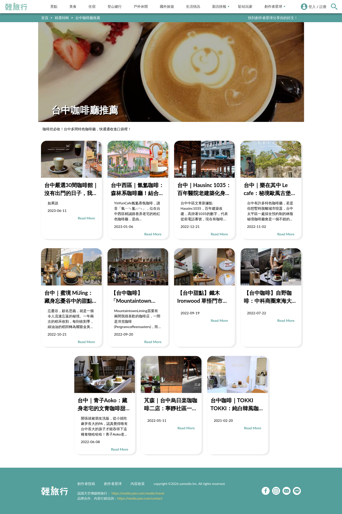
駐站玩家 (245, 6)
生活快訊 (193, 6)
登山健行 (114, 6)
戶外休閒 (141, 6)
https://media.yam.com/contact (139, 498)
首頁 (44, 18)
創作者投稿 (86, 483)
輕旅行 (16, 6)
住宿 (92, 6)
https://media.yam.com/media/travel (137, 493)
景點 (53, 6)
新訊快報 (220, 6)
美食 (72, 6)
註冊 (322, 6)
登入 (312, 6)
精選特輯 (62, 18)
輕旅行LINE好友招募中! (279, 18)
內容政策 (138, 483)
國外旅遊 (167, 6)
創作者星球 (274, 6)
